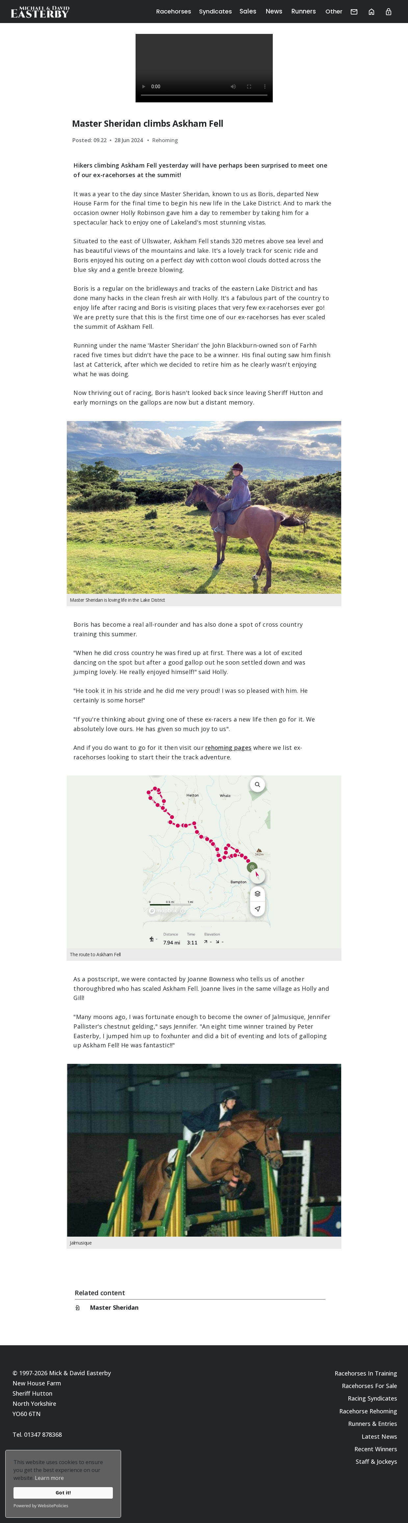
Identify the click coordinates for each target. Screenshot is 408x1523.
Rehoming (165, 140)
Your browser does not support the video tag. (204, 68)
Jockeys (387, 1461)
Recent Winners (375, 1449)
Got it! (63, 1492)
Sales (259, 11)
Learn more (49, 1478)
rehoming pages (228, 747)
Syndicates (226, 11)
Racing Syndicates (372, 1398)
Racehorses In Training (366, 1373)
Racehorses (184, 11)
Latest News (379, 1436)
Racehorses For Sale (369, 1386)
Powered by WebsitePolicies (40, 1506)
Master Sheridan (114, 1307)
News (282, 11)
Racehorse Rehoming (368, 1411)
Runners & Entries (372, 1424)
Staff (362, 1461)
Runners (310, 11)
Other (338, 11)
